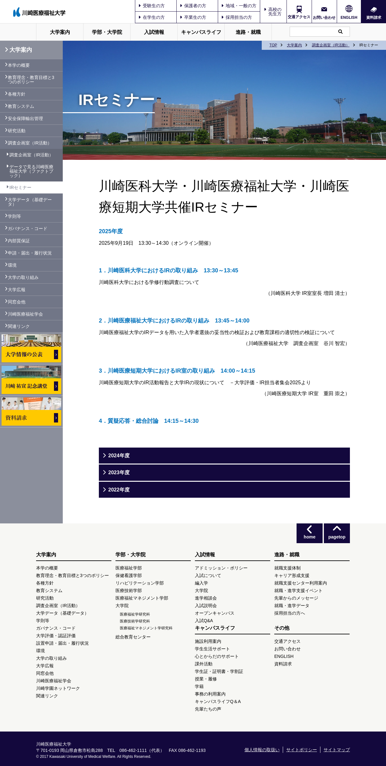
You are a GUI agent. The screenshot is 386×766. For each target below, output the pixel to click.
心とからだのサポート (217, 656)
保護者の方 (193, 5)
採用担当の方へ (289, 613)
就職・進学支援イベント (298, 590)
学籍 (199, 686)
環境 (12, 265)
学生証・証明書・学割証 (219, 671)
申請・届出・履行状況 (30, 252)
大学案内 (60, 32)
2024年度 (119, 455)
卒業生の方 (193, 17)
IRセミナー (20, 187)
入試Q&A (204, 620)
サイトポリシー (301, 749)
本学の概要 (19, 65)
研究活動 (16, 130)
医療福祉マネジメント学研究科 (146, 628)
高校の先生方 (274, 11)
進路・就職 (248, 32)
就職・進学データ (291, 605)
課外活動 (203, 663)
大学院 (122, 605)
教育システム (21, 106)
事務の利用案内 (210, 693)
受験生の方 (151, 5)
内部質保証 (19, 240)
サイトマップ (337, 749)
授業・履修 (206, 678)
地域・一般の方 (238, 5)
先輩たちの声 (208, 708)
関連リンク (19, 326)
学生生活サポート (212, 648)
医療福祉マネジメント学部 (141, 598)
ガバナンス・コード (27, 228)
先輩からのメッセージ (296, 598)
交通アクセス (299, 17)
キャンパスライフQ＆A (218, 701)
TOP (273, 45)
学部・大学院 (107, 32)
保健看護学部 (128, 575)
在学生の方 (151, 17)
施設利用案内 (208, 641)
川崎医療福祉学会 (25, 314)
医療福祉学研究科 (135, 614)
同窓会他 (16, 301)
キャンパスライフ (201, 32)
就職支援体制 (287, 567)
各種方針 (16, 94)
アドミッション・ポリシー (221, 567)
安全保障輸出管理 (25, 118)
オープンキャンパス (214, 613)
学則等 (14, 216)
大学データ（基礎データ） (30, 202)
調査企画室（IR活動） (331, 45)
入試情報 (154, 32)
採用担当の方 (236, 17)
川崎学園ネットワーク (58, 688)
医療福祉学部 (128, 567)
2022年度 (119, 489)
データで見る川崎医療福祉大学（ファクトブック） (31, 171)
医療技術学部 (128, 590)
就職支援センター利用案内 (300, 582)
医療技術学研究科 (135, 621)
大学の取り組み (23, 277)
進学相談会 (206, 598)
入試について (208, 575)
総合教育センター (133, 636)
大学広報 (16, 289)
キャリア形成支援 (291, 575)
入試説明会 (206, 605)
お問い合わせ (324, 17)
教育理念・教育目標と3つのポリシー (31, 79)
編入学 (201, 582)
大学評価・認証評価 (56, 635)
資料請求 (373, 17)
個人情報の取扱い (262, 749)
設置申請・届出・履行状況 (62, 643)
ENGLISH (348, 17)
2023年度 (119, 472)
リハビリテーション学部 (139, 582)
